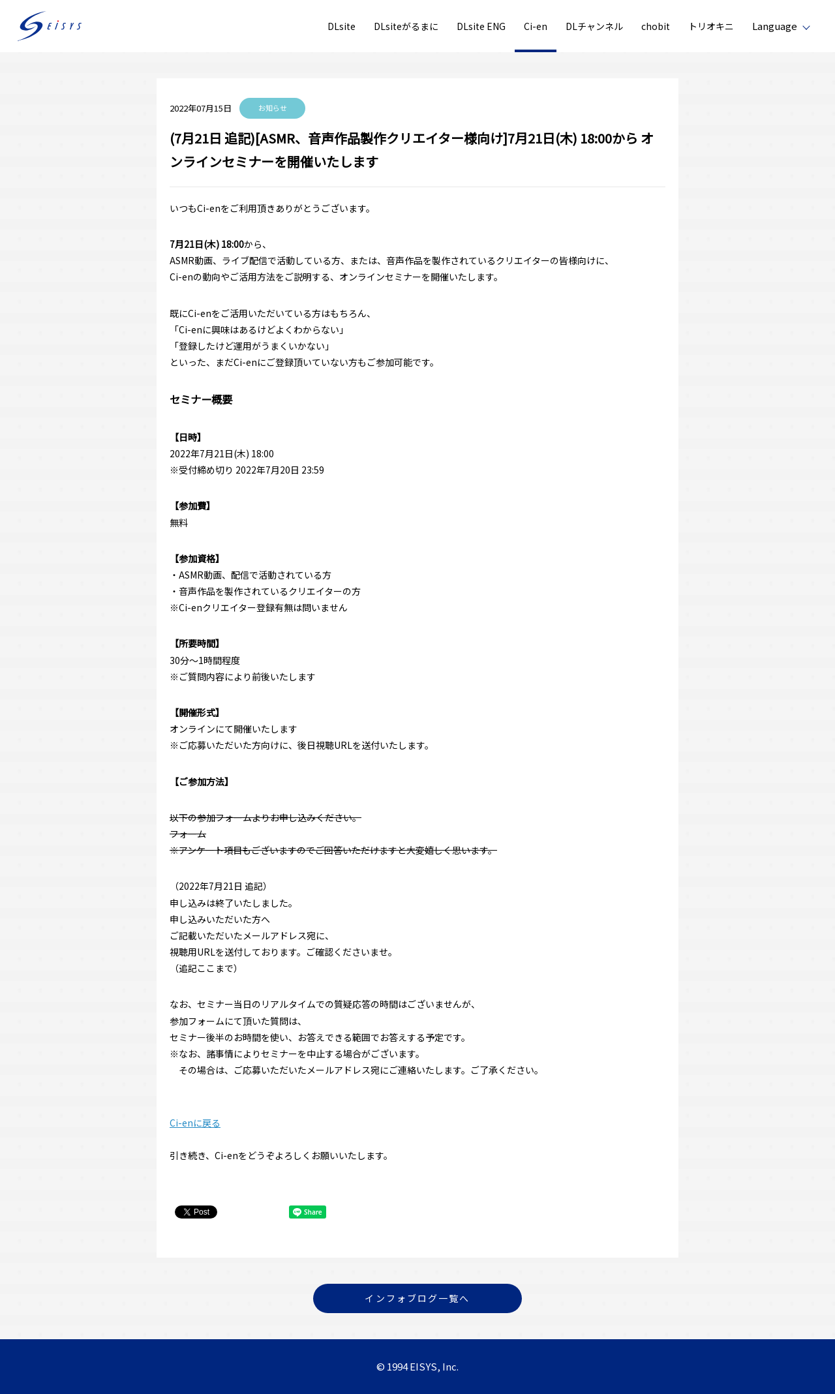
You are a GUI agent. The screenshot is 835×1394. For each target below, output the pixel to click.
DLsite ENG (481, 26)
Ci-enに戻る (195, 1122)
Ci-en (535, 26)
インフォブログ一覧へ (417, 1298)
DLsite (341, 26)
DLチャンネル (594, 26)
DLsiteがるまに (406, 26)
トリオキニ (711, 26)
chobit (655, 26)
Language (774, 26)
